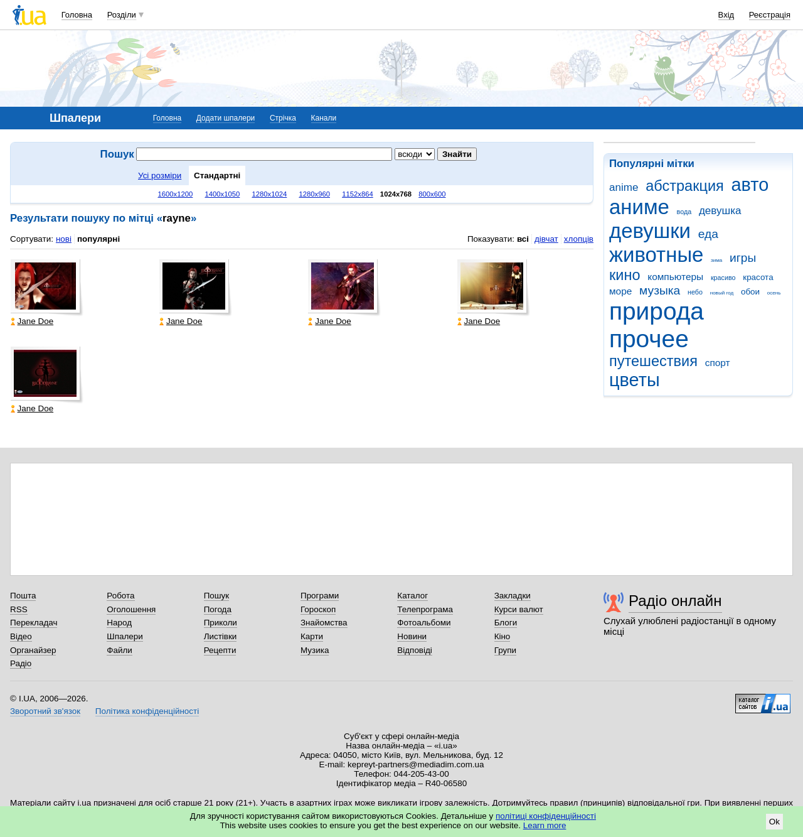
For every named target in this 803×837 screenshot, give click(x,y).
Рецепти (220, 650)
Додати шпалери (225, 118)
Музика (314, 650)
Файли (119, 650)
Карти (311, 636)
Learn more (544, 825)
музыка (659, 290)
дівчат (546, 239)
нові (64, 239)
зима (716, 260)
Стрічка (283, 118)
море (620, 291)
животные (656, 254)
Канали (324, 118)
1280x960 (314, 194)
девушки (650, 230)
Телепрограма (425, 609)
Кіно (502, 636)
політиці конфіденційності (546, 816)
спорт (717, 362)
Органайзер (33, 650)
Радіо (20, 663)
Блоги (506, 622)
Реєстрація (769, 14)
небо (695, 292)
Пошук (217, 595)
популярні (98, 239)
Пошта (23, 595)
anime (623, 187)
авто (750, 185)
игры (743, 257)
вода (684, 211)
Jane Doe (32, 321)
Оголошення (131, 609)
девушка (720, 211)
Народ (119, 622)
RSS (19, 609)
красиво (723, 277)
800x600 (431, 194)
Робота (120, 595)
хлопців (578, 239)
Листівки (220, 636)
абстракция (685, 186)
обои (750, 291)
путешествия (653, 361)
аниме (639, 207)
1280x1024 (269, 194)
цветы (634, 380)
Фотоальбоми (423, 622)
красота (758, 277)
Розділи (121, 14)
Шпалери (124, 636)
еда (708, 233)
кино (625, 275)
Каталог (412, 595)
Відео (21, 636)
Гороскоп (318, 609)
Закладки (512, 595)
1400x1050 (222, 194)
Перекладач (33, 622)
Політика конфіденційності (147, 711)
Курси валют (518, 609)
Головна (76, 14)
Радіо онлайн (675, 600)
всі (523, 239)
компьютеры (675, 276)
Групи (505, 650)
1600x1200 (175, 194)
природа (656, 311)
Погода (217, 609)
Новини (412, 636)
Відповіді (414, 650)
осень (774, 293)
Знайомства (324, 622)
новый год (721, 293)
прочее (649, 338)
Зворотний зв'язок (45, 711)
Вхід (726, 14)
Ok (774, 821)
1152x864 (357, 194)
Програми (319, 595)
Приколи (220, 622)
